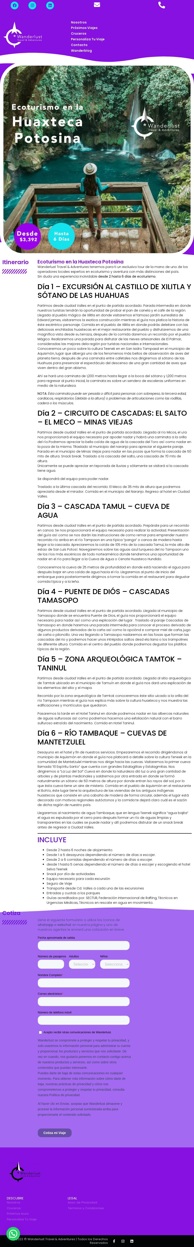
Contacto (79, 45)
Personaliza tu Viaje (88, 39)
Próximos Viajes (84, 28)
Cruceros (78, 33)
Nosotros (79, 22)
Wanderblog (81, 50)
